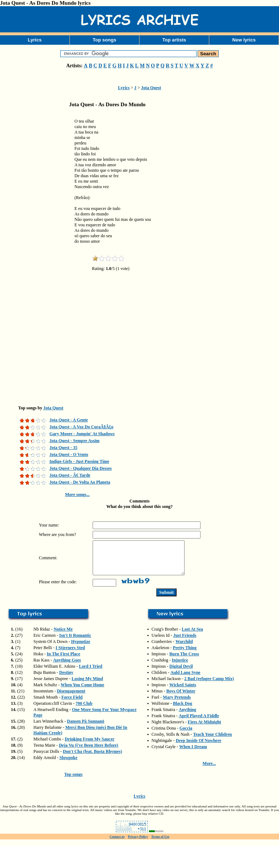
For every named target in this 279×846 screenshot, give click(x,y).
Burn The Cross (184, 660)
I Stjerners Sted (70, 654)
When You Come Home (82, 691)
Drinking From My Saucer (89, 745)
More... (209, 769)
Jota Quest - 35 (63, 447)
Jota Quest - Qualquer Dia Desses (80, 468)
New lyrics (243, 40)
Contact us (117, 843)
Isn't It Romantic (75, 641)
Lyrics (35, 40)
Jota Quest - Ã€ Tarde (69, 475)
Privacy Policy (138, 843)
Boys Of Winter (180, 697)
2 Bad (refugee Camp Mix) (209, 685)
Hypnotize (80, 648)
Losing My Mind (87, 685)
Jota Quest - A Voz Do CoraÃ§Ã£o (81, 426)
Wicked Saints (182, 691)
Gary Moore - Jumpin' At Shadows (81, 433)
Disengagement (71, 697)
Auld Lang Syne (185, 679)
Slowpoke (68, 764)
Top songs (104, 40)
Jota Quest (151, 87)
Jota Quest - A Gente (68, 419)
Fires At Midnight (204, 728)
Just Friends (185, 641)
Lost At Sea (192, 635)
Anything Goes (67, 666)
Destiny (66, 679)
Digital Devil (181, 672)
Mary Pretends (177, 703)
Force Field (71, 703)
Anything (187, 716)
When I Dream (193, 753)
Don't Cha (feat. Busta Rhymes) (92, 757)
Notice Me (63, 635)
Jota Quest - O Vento (68, 454)
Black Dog (182, 709)
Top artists (174, 40)
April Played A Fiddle (199, 722)
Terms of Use (160, 843)
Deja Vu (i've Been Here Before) (88, 751)
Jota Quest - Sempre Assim (74, 440)
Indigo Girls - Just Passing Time (79, 461)
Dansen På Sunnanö (85, 727)
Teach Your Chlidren (212, 740)
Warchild (184, 648)
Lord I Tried (90, 672)
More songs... (77, 494)
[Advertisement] (36, 227)
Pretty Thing (185, 654)
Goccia (185, 734)
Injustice (180, 666)
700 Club (84, 709)
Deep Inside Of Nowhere (198, 747)
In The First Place (63, 660)
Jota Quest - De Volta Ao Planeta (79, 482)
